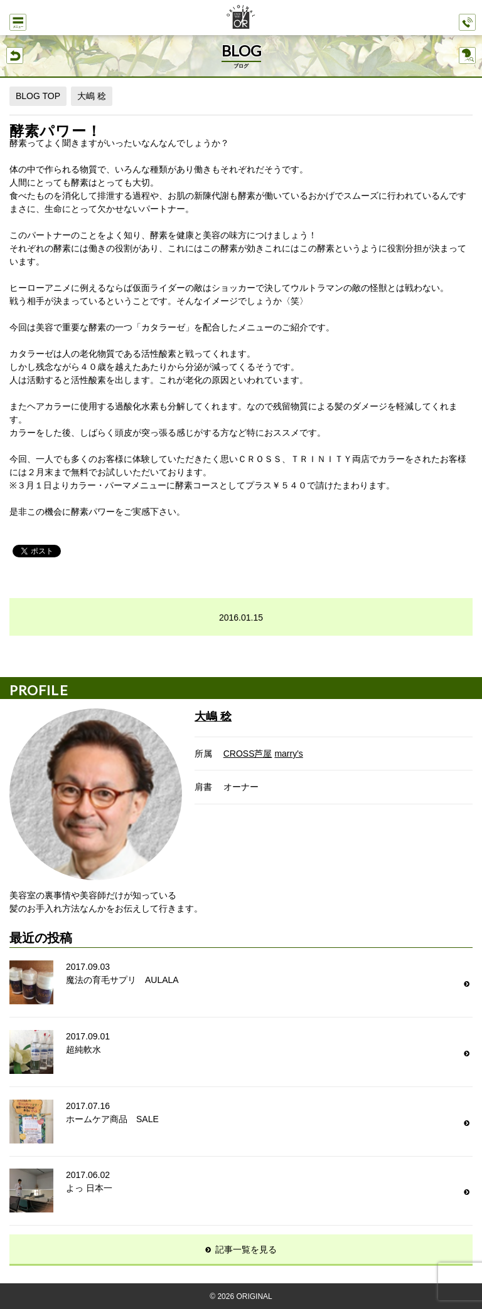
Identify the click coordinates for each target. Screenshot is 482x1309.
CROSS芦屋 (247, 754)
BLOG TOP (38, 96)
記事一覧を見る (246, 1249)
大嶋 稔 (91, 96)
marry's (288, 754)
